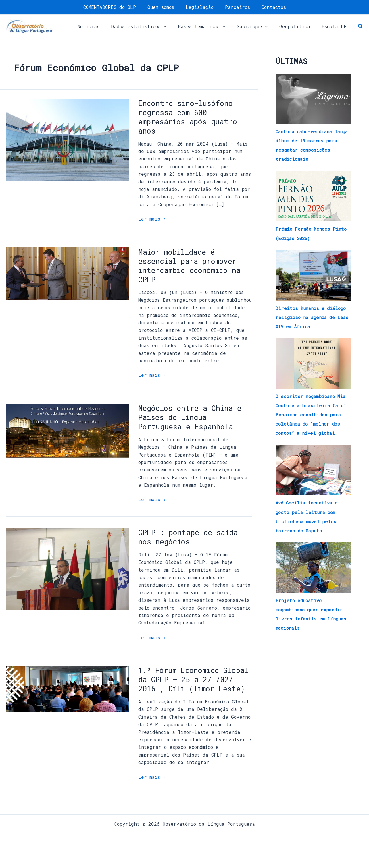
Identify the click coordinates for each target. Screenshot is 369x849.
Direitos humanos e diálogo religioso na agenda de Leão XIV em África (312, 317)
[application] (174, 26)
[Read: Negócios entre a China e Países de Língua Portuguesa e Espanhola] (67, 430)
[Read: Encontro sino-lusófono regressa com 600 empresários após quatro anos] (67, 139)
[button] (149, 26)
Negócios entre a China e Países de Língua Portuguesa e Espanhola (192, 417)
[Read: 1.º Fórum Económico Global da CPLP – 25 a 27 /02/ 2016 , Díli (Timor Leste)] (67, 688)
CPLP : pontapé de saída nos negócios (190, 536)
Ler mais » (152, 218)
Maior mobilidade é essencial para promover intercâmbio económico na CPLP (193, 265)
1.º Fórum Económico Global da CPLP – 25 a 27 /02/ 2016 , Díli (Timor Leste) (193, 683)
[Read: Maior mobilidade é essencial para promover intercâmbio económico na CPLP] (67, 273)
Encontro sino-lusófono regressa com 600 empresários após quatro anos (190, 117)
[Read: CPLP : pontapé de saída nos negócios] (67, 568)
